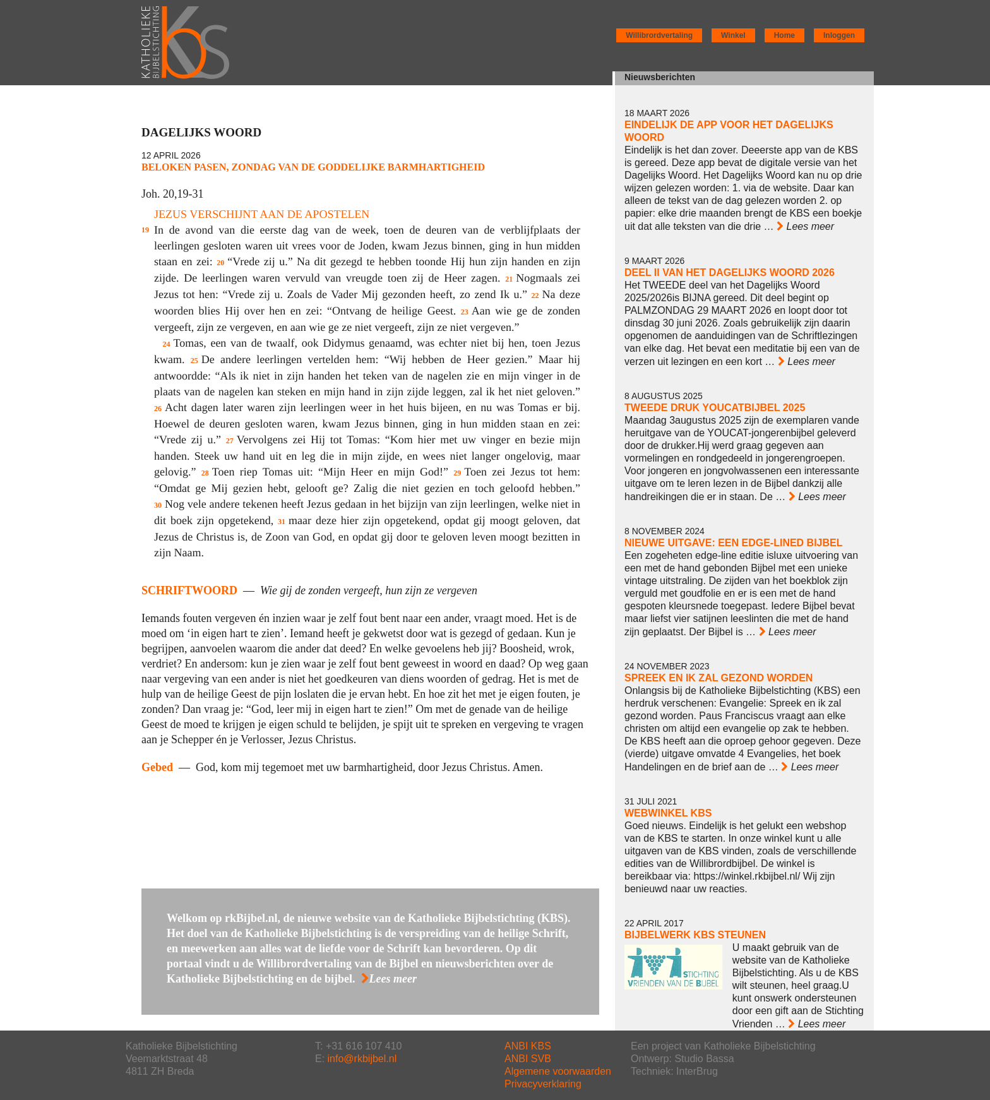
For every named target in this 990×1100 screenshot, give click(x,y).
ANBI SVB (527, 1058)
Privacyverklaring (542, 1084)
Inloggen (839, 35)
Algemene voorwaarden (557, 1071)
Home (784, 35)
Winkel (733, 35)
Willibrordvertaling (659, 35)
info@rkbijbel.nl (362, 1058)
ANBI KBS (527, 1046)
